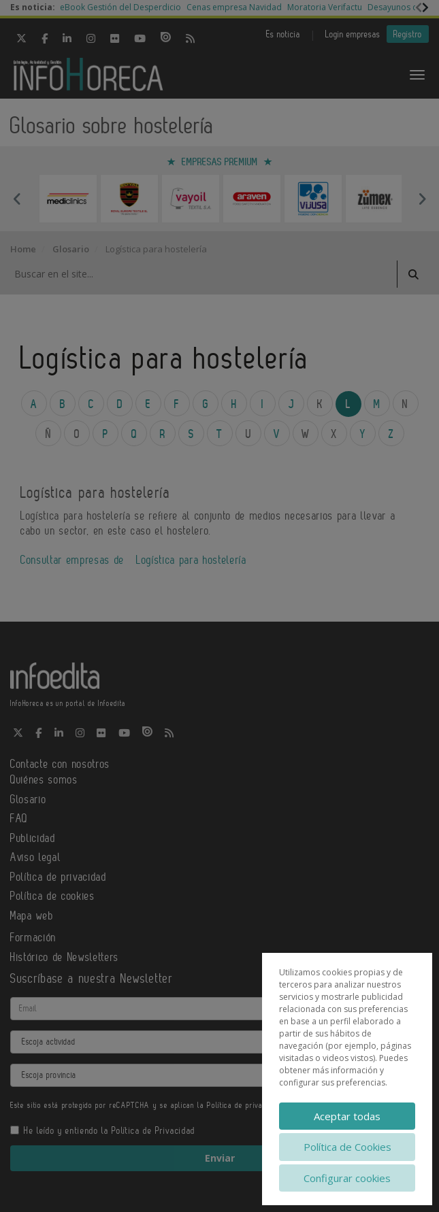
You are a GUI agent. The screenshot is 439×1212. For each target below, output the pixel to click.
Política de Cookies (347, 1147)
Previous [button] (17, 198)
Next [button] (422, 198)
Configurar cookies (347, 1178)
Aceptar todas (347, 1116)
